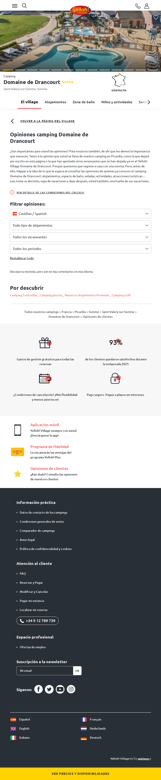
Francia (67, 312)
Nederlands (93, 728)
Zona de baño (84, 102)
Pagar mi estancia (32, 601)
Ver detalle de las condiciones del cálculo (47, 192)
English (19, 728)
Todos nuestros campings (41, 312)
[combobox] (80, 213)
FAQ (23, 573)
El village (29, 102)
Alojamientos (55, 102)
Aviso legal (27, 539)
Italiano (20, 737)
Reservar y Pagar (31, 582)
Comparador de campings (37, 530)
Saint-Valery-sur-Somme (19, 89)
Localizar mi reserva (33, 610)
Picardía (80, 312)
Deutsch (90, 737)
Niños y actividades (116, 102)
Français (90, 719)
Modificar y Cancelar (34, 591)
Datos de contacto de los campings (43, 512)
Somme (42, 89)
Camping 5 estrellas (23, 295)
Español (20, 719)
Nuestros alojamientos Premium (87, 295)
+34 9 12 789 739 (37, 620)
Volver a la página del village (42, 121)
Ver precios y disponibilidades (81, 773)
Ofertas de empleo (33, 647)
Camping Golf (121, 295)
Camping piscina (51, 295)
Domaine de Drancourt (64, 316)
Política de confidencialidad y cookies (46, 549)
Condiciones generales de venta (42, 521)
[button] (148, 102)
